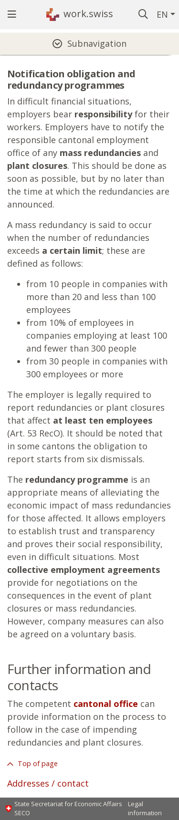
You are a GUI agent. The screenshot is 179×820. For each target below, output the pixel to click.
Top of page (37, 763)
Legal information (145, 808)
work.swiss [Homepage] (88, 13)
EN (162, 14)
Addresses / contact (48, 783)
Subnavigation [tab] (96, 43)
